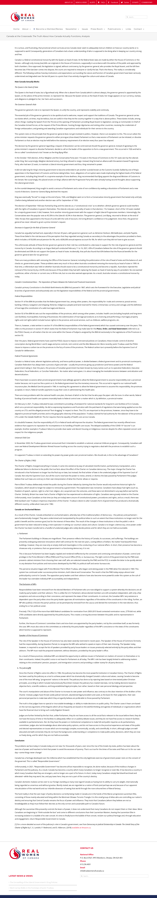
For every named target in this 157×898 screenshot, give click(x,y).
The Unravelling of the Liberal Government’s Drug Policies (33, 882)
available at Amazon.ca (81, 827)
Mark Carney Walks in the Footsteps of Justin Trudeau (32, 888)
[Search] (127, 17)
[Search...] (136, 17)
